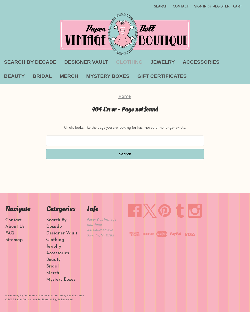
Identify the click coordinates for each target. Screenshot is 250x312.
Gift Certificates (162, 76)
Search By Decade (30, 62)
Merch (69, 76)
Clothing (129, 62)
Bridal (42, 76)
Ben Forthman (75, 295)
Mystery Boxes (107, 76)
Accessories (201, 62)
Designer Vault (86, 62)
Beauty (14, 76)
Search (160, 6)
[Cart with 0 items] (237, 6)
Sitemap (14, 240)
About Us (15, 227)
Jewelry (162, 62)
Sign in (200, 6)
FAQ (10, 233)
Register (221, 6)
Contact (181, 6)
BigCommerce (28, 295)
